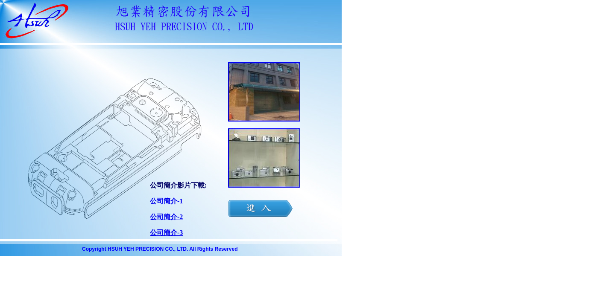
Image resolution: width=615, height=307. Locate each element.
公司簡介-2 (166, 216)
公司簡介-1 (166, 201)
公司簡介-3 (166, 232)
